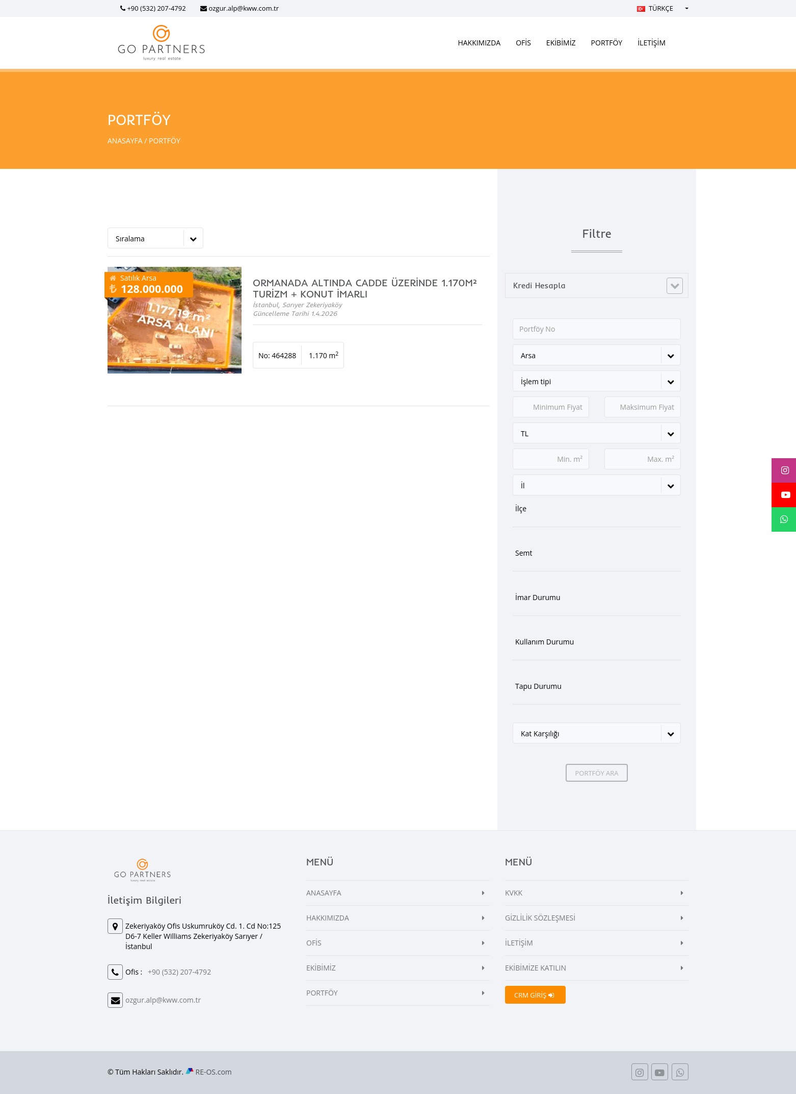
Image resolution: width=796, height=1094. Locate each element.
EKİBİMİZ (561, 42)
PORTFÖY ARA (596, 773)
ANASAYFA (125, 140)
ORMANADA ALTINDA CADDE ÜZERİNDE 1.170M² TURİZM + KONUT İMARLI (365, 288)
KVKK (513, 893)
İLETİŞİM (652, 42)
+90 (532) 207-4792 (156, 8)
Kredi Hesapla (539, 285)
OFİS (523, 42)
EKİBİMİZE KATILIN (535, 968)
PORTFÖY (607, 42)
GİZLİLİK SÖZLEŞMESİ (540, 918)
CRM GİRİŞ (534, 995)
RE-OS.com (214, 1072)
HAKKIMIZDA (479, 42)
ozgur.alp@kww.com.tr (243, 8)
